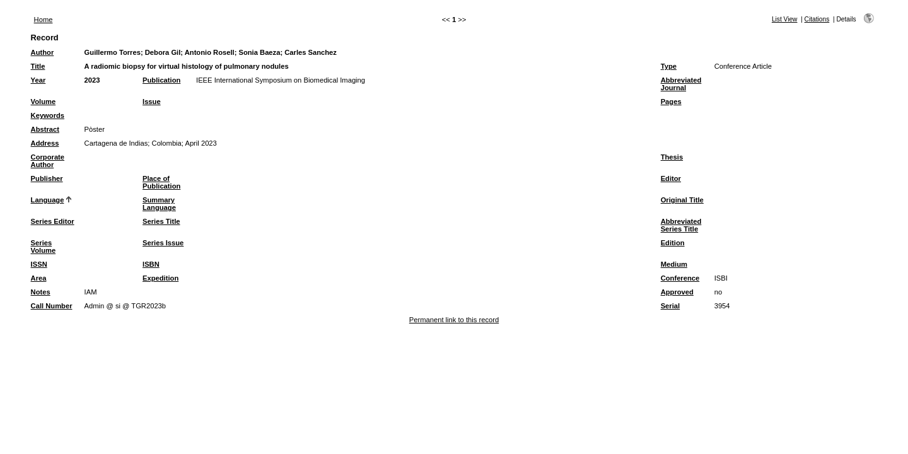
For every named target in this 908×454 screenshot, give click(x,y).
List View (785, 19)
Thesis (672, 157)
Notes (40, 292)
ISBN (151, 264)
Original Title (682, 200)
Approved (677, 292)
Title (38, 66)
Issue (152, 101)
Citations (817, 19)
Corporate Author (47, 160)
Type (669, 66)
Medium (674, 264)
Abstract (45, 129)
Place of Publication (161, 182)
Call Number (52, 306)
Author (42, 52)
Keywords (47, 115)
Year (38, 80)
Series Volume (43, 246)
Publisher (47, 178)
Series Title (161, 221)
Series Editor (52, 221)
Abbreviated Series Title (681, 225)
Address (45, 143)
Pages (671, 101)
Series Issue (163, 243)
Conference (680, 278)
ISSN (39, 264)
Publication (161, 80)
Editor (671, 178)
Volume (43, 101)
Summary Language (159, 203)
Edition (673, 243)
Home (43, 19)
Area (39, 278)
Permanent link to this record (454, 319)
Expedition (160, 278)
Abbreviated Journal (681, 83)
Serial (670, 306)
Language (47, 200)
